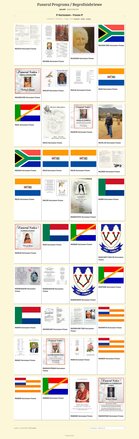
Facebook (77, 19)
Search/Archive (73, 9)
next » (34, 428)
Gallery (62, 9)
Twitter (83, 19)
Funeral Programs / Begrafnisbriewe (69, 4)
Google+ (88, 19)
